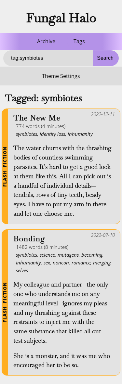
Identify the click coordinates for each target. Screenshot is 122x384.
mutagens (68, 254)
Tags (79, 41)
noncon (61, 262)
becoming (91, 254)
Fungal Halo (61, 18)
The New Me (36, 118)
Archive (46, 41)
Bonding (29, 239)
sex (47, 262)
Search (105, 58)
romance (81, 262)
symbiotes (26, 134)
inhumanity (80, 134)
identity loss (52, 134)
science (47, 254)
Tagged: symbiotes (43, 98)
